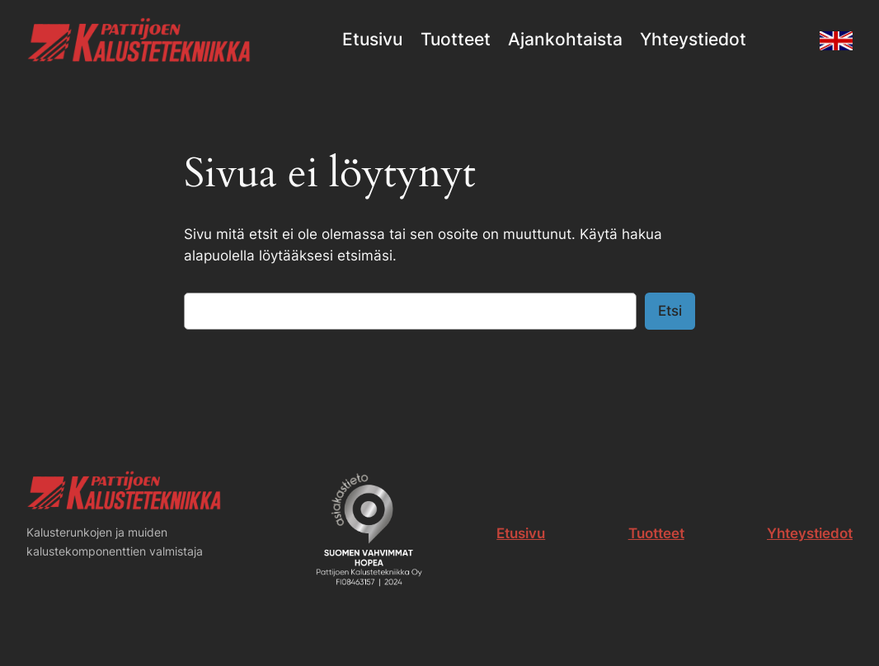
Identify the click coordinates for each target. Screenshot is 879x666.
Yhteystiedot (810, 533)
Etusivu (520, 533)
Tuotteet (656, 533)
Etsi (670, 311)
